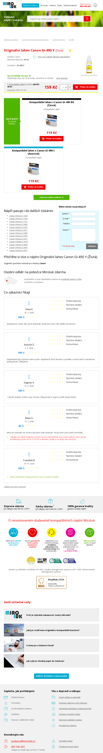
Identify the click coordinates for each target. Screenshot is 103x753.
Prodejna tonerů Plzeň (69, 746)
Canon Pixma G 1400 (18, 215)
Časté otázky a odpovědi (69, 697)
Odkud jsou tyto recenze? (15, 486)
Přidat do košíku (85, 87)
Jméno (65, 213)
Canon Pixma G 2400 (18, 224)
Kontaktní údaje (66, 741)
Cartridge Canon (58, 40)
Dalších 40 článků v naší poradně (51, 676)
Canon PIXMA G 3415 (18, 241)
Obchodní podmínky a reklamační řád (75, 708)
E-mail (65, 218)
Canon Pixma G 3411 (18, 239)
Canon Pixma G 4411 (18, 250)
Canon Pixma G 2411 (18, 230)
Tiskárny (52, 5)
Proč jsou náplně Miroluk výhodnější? (54, 57)
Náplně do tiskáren (30, 5)
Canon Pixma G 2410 (18, 227)
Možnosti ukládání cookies (70, 720)
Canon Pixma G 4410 (18, 247)
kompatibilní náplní (17, 84)
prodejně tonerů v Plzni (71, 279)
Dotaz (65, 230)
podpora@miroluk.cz (23, 741)
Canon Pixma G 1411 (18, 221)
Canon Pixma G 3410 (18, 236)
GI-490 (71, 40)
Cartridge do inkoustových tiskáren (35, 40)
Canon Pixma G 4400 (18, 244)
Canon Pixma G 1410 (18, 218)
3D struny (44, 5)
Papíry (59, 5)
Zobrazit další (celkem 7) (51, 197)
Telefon (66, 223)
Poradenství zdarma (67, 725)
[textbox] (56, 19)
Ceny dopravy (62, 78)
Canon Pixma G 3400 (18, 233)
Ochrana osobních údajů (69, 714)
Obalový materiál (70, 5)
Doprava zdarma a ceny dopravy (73, 703)
